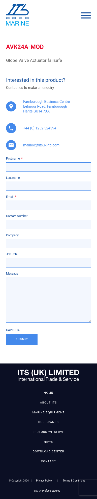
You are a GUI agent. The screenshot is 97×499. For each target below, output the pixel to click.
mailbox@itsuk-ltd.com (41, 145)
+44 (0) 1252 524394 (39, 128)
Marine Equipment (48, 412)
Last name (13, 178)
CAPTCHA (13, 330)
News (48, 442)
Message (12, 273)
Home (48, 392)
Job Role (11, 254)
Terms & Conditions (74, 480)
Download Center (48, 451)
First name (14, 158)
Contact (48, 461)
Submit (22, 339)
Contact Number (16, 216)
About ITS (48, 402)
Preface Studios (51, 490)
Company (12, 235)
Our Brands (48, 422)
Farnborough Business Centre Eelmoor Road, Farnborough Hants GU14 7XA (46, 106)
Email (11, 197)
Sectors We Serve (48, 432)
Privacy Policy (44, 480)
